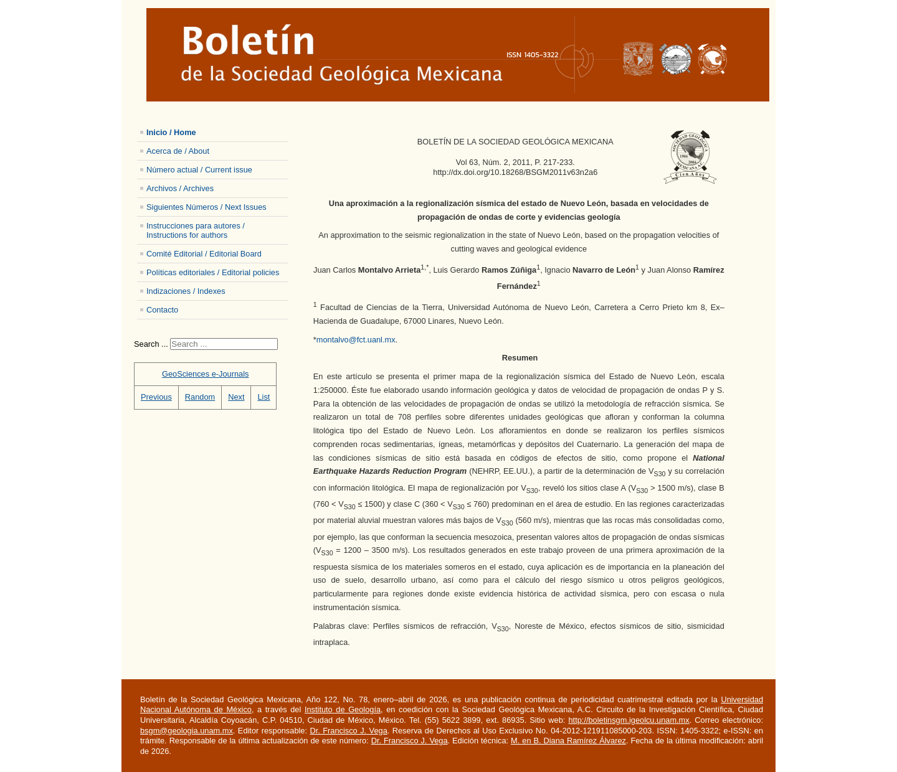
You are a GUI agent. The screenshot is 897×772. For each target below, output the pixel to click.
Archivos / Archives (180, 188)
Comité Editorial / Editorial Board (204, 253)
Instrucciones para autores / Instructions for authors (195, 230)
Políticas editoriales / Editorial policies (212, 272)
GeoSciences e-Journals (205, 374)
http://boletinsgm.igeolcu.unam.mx (628, 720)
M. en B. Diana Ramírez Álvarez (568, 740)
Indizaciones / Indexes (185, 291)
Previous (156, 397)
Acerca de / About (177, 151)
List (263, 397)
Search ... (151, 344)
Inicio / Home (171, 132)
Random (200, 397)
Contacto (162, 309)
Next (236, 397)
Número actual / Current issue (199, 169)
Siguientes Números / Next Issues (206, 207)
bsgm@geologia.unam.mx (186, 730)
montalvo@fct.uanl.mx (356, 339)
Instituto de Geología (343, 709)
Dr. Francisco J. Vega (348, 730)
